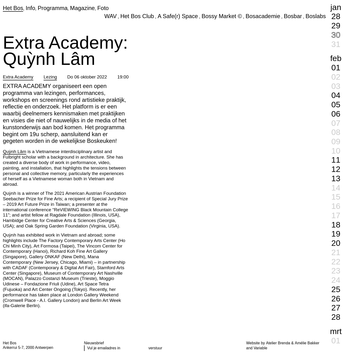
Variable (260, 348)
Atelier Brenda (278, 343)
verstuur (155, 348)
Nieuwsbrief (94, 343)
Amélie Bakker (307, 343)
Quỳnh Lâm (14, 151)
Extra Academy (18, 76)
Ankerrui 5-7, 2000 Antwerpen (28, 348)
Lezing (50, 76)
